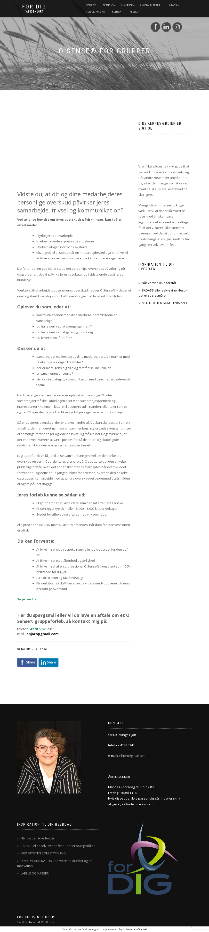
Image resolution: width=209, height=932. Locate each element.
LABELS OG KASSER (35, 873)
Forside (91, 5)
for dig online (95, 11)
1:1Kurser (127, 5)
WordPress (47, 922)
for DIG (34, 7)
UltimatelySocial (135, 929)
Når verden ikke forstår (159, 283)
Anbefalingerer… (151, 5)
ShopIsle (23, 922)
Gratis (173, 5)
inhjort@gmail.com (42, 634)
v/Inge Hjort (34, 11)
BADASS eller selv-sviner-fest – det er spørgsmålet (58, 846)
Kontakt (117, 11)
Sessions (108, 5)
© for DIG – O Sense (32, 649)
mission (134, 11)
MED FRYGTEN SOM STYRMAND (164, 303)
